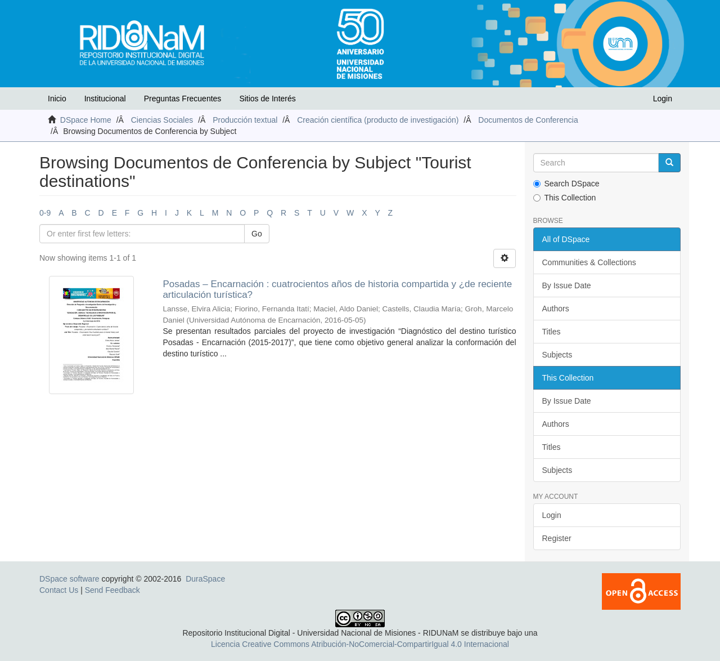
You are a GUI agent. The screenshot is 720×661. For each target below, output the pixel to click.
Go (256, 233)
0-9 (45, 212)
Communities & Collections (589, 262)
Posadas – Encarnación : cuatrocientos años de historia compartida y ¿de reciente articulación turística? (337, 289)
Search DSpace (566, 183)
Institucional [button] (105, 98)
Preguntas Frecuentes (183, 98)
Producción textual (245, 119)
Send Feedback (112, 590)
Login (551, 515)
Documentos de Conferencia (528, 119)
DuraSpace (205, 578)
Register (557, 538)
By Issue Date (566, 285)
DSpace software (69, 578)
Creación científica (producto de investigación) (377, 119)
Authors (555, 308)
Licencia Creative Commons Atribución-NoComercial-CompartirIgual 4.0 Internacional (360, 644)
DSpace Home (85, 119)
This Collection (564, 197)
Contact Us (58, 590)
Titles (551, 331)
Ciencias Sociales (162, 119)
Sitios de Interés (267, 98)
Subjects (557, 354)
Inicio (57, 98)
